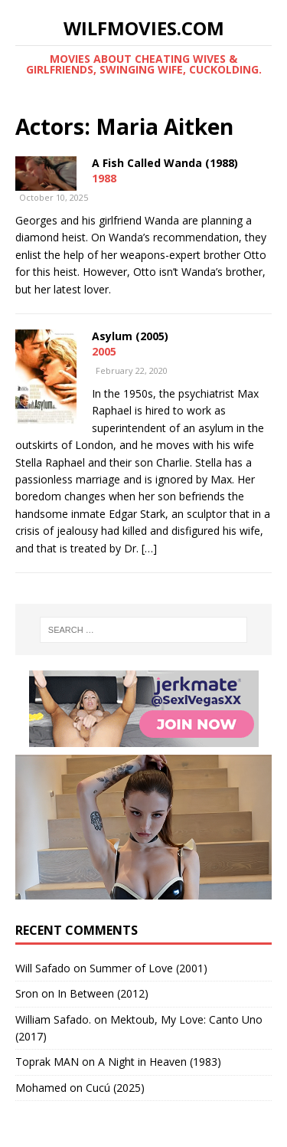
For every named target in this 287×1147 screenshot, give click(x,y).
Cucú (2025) (115, 1087)
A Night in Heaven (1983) (159, 1061)
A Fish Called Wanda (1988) (165, 163)
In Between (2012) (102, 993)
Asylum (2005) (130, 336)
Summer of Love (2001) (148, 968)
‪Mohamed (41, 1087)
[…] (149, 548)
